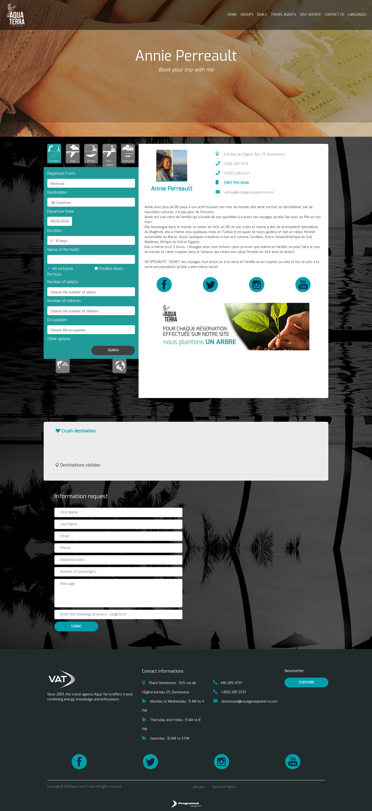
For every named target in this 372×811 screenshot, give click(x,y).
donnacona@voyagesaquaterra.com (245, 701)
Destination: (57, 192)
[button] (58, 338)
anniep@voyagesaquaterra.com (245, 192)
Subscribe (306, 682)
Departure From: (61, 173)
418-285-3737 (227, 683)
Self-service (310, 14)
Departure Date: (60, 211)
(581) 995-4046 (232, 183)
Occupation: (57, 319)
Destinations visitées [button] (78, 465)
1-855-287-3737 (229, 692)
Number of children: (64, 300)
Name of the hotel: (63, 249)
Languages (357, 14)
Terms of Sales (224, 787)
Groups (247, 14)
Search (113, 350)
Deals (262, 14)
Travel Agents (283, 14)
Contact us (334, 14)
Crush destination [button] (76, 431)
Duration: (54, 230)
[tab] (54, 153)
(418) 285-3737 (232, 164)
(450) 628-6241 (232, 173)
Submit (76, 626)
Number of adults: (62, 281)
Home (232, 14)
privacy (199, 787)
